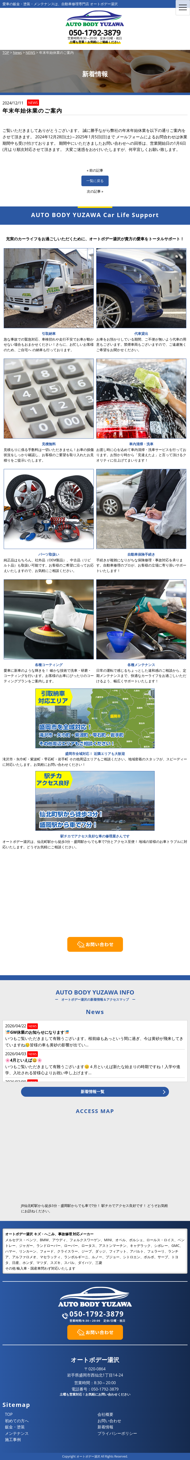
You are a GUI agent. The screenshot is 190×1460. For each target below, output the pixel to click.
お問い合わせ (109, 1420)
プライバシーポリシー (117, 1433)
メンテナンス (17, 1433)
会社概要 (105, 1414)
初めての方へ (17, 1420)
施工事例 (13, 1439)
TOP (9, 1414)
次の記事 (94, 191)
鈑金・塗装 (15, 1427)
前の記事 (96, 170)
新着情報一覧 (92, 1091)
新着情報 (105, 1427)
